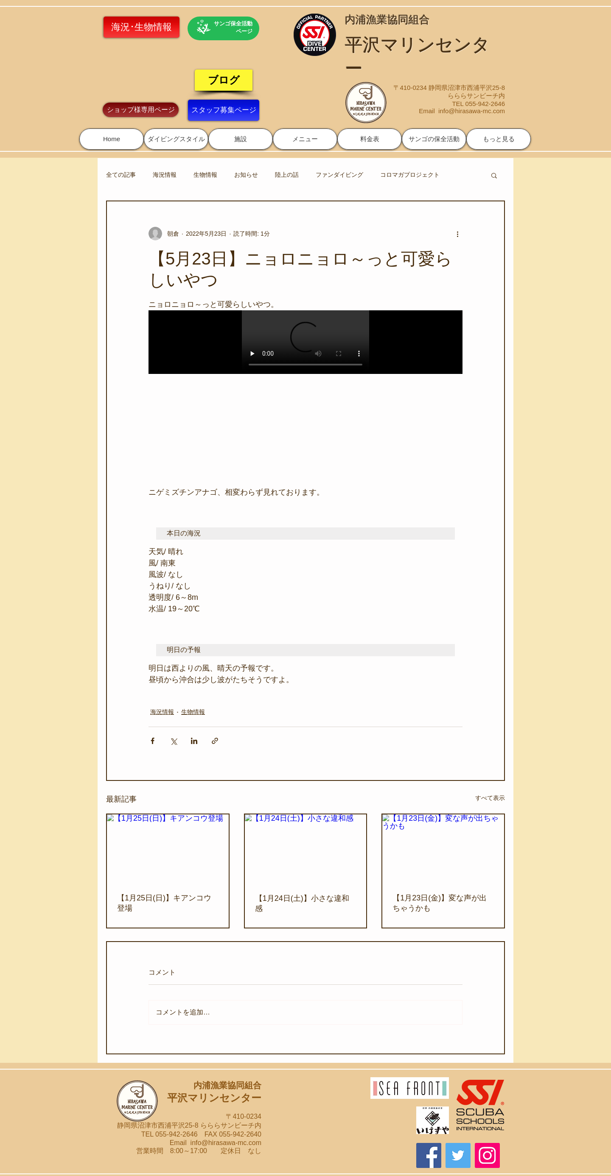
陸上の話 (287, 174)
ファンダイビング (339, 174)
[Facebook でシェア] (153, 741)
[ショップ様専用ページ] (141, 110)
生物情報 (205, 174)
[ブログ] (223, 80)
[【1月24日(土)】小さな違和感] (306, 848)
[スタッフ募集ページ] (223, 110)
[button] (176, 139)
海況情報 (165, 174)
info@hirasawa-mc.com (471, 110)
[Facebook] (428, 1155)
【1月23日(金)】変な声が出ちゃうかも (439, 903)
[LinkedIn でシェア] (194, 741)
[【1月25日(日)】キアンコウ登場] (168, 848)
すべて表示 (490, 797)
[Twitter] (458, 1155)
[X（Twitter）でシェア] (173, 741)
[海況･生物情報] (141, 27)
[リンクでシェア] (215, 741)
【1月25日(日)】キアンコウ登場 (164, 903)
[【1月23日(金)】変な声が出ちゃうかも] (443, 848)
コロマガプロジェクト (410, 174)
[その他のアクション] (457, 234)
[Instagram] (487, 1155)
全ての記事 (121, 174)
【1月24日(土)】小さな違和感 (302, 903)
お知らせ (246, 174)
